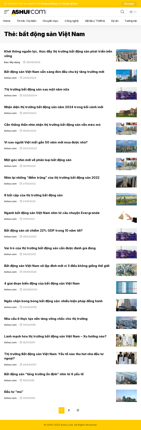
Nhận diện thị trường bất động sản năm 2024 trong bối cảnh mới (53, 107)
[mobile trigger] (7, 11)
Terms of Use (69, 3)
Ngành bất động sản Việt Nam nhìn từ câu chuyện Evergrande (52, 213)
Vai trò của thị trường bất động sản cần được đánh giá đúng (50, 248)
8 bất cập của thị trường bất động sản (33, 195)
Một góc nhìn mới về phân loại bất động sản (37, 160)
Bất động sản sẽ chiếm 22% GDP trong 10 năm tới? (43, 230)
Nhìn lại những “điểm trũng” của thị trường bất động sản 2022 (51, 178)
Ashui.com (10, 77)
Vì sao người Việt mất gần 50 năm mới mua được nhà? (46, 142)
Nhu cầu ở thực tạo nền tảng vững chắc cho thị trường (46, 319)
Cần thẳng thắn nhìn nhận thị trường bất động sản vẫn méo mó (52, 125)
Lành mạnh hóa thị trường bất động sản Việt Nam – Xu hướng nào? (55, 336)
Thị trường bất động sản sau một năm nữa (36, 89)
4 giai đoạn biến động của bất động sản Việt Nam (42, 283)
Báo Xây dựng (12, 62)
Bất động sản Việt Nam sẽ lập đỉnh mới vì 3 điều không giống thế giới (56, 266)
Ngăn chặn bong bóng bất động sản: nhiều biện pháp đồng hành (53, 301)
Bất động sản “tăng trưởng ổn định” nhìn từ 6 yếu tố (44, 374)
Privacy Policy (49, 3)
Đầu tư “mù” (13, 392)
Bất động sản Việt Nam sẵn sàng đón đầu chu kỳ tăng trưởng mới (54, 72)
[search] (122, 12)
